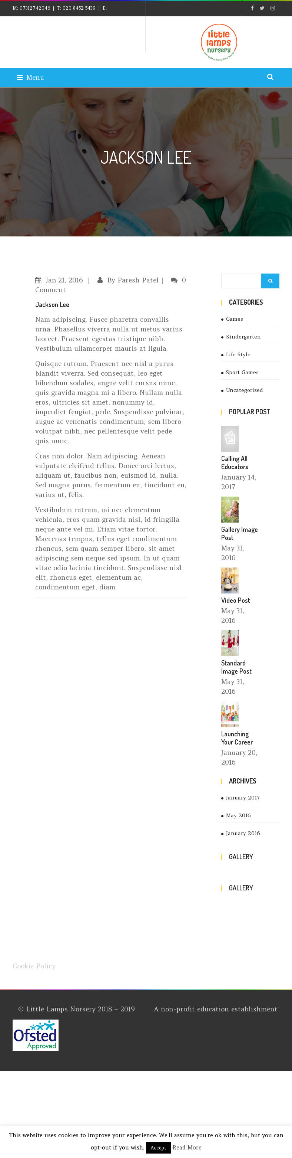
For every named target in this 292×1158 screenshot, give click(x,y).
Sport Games (242, 372)
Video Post (235, 600)
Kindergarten (243, 336)
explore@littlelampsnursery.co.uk (60, 23)
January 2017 (243, 797)
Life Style (238, 354)
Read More (187, 1147)
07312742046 (35, 8)
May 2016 (238, 815)
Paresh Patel (138, 280)
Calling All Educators (234, 462)
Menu (30, 77)
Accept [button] (158, 1148)
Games (234, 318)
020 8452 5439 (79, 8)
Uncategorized (244, 390)
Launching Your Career (237, 738)
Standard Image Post (236, 667)
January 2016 (243, 833)
